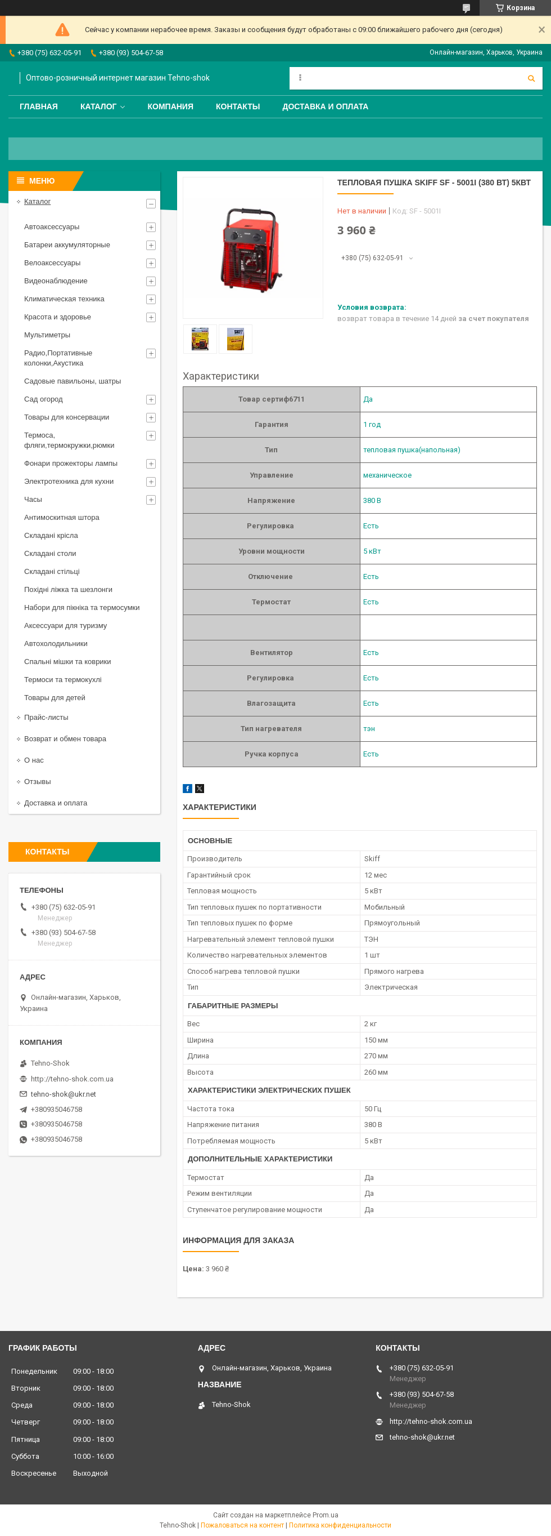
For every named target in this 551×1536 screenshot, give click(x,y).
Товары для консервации (66, 417)
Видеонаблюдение (56, 281)
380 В (372, 500)
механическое (387, 475)
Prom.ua (325, 1515)
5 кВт (372, 551)
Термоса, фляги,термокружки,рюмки (69, 440)
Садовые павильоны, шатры (72, 381)
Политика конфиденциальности (340, 1525)
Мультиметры (47, 335)
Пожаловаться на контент (242, 1525)
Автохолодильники (56, 643)
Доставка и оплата (325, 106)
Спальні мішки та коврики (67, 661)
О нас (34, 760)
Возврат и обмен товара (65, 738)
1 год (372, 424)
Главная (39, 106)
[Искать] (531, 78)
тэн (369, 728)
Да (368, 399)
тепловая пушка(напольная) (411, 450)
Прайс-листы (46, 717)
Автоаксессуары (51, 226)
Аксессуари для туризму (65, 625)
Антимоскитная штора (62, 517)
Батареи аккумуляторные (67, 245)
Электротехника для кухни (69, 481)
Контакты (238, 106)
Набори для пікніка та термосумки (82, 607)
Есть (371, 526)
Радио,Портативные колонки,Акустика (58, 358)
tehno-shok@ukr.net (63, 1094)
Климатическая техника (64, 299)
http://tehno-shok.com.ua (72, 1079)
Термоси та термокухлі (63, 679)
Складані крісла (51, 535)
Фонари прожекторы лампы (71, 463)
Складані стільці (52, 571)
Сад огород (43, 399)
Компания (170, 106)
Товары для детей (54, 697)
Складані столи (50, 553)
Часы (33, 499)
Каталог (98, 106)
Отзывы (37, 781)
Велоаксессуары (52, 263)
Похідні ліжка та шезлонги (68, 589)
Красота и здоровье (57, 317)
